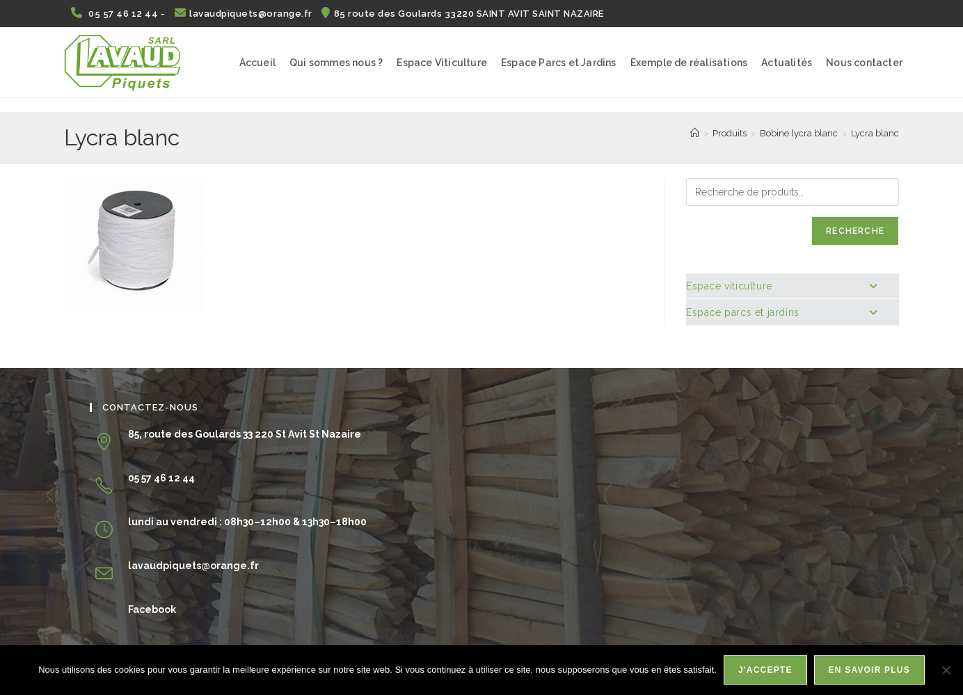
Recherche (855, 231)
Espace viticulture (781, 285)
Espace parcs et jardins (781, 312)
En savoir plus (869, 670)
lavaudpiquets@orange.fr (245, 13)
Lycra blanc (875, 133)
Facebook (152, 609)
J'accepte (765, 670)
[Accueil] (694, 133)
